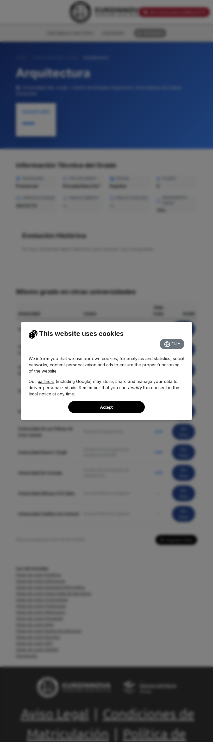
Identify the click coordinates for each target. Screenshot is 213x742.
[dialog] (106, 371)
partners (45, 381)
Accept (106, 407)
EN (170, 344)
